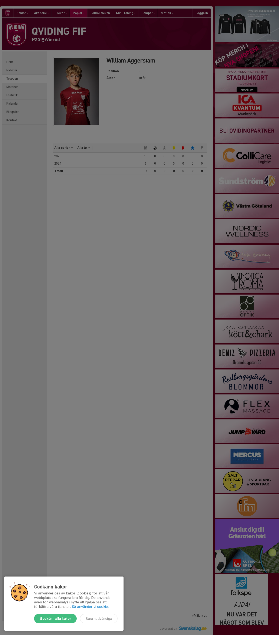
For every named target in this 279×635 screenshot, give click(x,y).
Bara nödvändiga (99, 618)
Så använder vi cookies (90, 606)
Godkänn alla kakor (55, 618)
